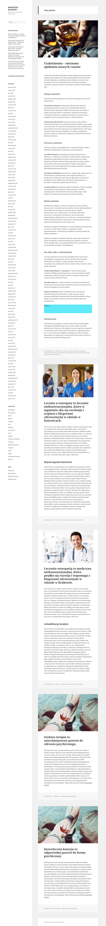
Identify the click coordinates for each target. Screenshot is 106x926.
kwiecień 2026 (12, 87)
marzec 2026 (11, 90)
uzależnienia (82, 351)
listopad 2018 (11, 294)
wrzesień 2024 (12, 131)
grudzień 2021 (12, 212)
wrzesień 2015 (12, 381)
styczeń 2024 (11, 154)
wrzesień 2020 (12, 253)
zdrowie (80, 520)
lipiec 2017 (11, 326)
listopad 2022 (11, 180)
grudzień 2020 (12, 247)
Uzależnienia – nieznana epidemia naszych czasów (62, 65)
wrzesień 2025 (12, 105)
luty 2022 (10, 206)
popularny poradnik (13, 8)
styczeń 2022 (11, 209)
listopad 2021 (11, 215)
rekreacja (10, 442)
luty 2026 (10, 93)
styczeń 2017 (11, 343)
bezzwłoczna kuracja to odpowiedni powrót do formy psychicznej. (65, 852)
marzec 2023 (11, 174)
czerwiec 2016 (12, 361)
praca (9, 433)
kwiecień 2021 (12, 235)
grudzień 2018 (12, 291)
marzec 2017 (11, 337)
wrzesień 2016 (12, 352)
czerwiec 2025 (12, 110)
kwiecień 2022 (12, 201)
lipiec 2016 (11, 358)
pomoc (66, 351)
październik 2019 (13, 273)
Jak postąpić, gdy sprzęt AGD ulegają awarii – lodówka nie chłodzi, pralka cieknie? (16, 42)
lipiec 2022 (11, 192)
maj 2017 (10, 331)
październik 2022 (13, 183)
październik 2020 (13, 250)
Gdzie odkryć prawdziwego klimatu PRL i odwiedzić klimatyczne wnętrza (15, 48)
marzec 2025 (11, 119)
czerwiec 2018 (12, 302)
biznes (10, 415)
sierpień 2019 (12, 276)
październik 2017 (13, 320)
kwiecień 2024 (12, 145)
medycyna (70, 520)
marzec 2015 (11, 398)
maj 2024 (10, 142)
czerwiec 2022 (12, 195)
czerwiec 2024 (12, 140)
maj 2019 (10, 282)
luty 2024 (10, 151)
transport (10, 447)
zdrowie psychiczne (55, 354)
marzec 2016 (11, 366)
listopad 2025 (11, 102)
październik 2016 (13, 349)
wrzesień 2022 (12, 186)
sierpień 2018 (12, 297)
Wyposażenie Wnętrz (14, 456)
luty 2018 (10, 311)
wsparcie (46, 354)
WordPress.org (12, 479)
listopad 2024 (11, 125)
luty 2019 (10, 285)
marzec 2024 (11, 148)
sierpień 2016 (12, 355)
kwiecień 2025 (12, 116)
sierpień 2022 (12, 189)
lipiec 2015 (11, 387)
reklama (10, 436)
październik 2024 (13, 128)
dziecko (10, 418)
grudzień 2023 (12, 157)
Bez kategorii (11, 413)
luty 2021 (10, 241)
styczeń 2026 (11, 96)
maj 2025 (10, 113)
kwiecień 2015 (12, 395)
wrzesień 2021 (12, 221)
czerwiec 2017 (12, 329)
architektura (11, 410)
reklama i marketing (13, 439)
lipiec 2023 (11, 166)
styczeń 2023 (11, 177)
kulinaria (10, 427)
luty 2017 (10, 340)
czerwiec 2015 (12, 390)
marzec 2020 (11, 267)
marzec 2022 (11, 204)
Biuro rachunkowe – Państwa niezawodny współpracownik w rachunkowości (17, 35)
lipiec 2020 (11, 259)
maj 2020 (10, 262)
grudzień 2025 (12, 99)
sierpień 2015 (12, 384)
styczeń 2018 (11, 314)
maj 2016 (10, 363)
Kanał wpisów (12, 473)
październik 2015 (13, 378)
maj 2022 (10, 198)
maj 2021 (10, 233)
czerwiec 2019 (12, 279)
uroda (9, 450)
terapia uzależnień (73, 351)
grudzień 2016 (12, 346)
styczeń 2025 (11, 122)
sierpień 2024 (12, 134)
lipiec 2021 (11, 227)
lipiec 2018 (11, 299)
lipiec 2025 (11, 108)
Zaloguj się (11, 470)
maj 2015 (10, 393)
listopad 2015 (11, 375)
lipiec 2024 (11, 137)
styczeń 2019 (11, 288)
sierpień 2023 (12, 163)
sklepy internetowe (13, 445)
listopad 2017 (11, 317)
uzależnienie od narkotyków (66, 353)
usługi (9, 453)
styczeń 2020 (11, 270)
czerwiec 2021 (12, 230)
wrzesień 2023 (12, 160)
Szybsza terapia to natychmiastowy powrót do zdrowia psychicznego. (63, 740)
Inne (9, 424)
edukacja (10, 421)
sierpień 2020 (12, 256)
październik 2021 (13, 218)
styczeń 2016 (11, 369)
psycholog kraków (71, 796)
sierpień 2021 (12, 224)
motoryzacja (11, 430)
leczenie (65, 520)
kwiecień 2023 (12, 172)
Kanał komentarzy (13, 476)
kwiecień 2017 (12, 334)
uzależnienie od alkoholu (51, 353)
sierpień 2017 (12, 323)
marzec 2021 (11, 238)
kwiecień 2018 (12, 305)
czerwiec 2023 (12, 169)
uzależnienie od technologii (81, 353)
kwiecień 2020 (12, 265)
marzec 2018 (11, 308)
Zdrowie (10, 459)
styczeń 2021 (11, 244)
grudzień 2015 (12, 372)
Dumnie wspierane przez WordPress (54, 922)
